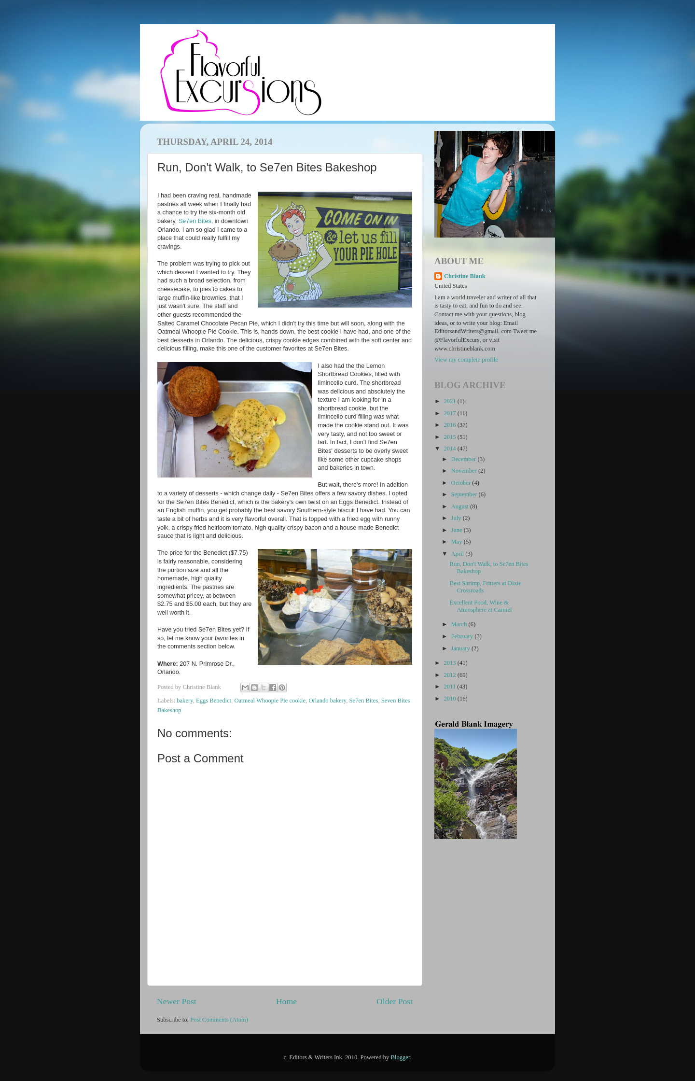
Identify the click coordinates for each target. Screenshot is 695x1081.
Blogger (400, 1057)
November (464, 470)
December (464, 459)
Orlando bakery (327, 700)
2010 (450, 698)
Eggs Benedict (213, 700)
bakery (185, 700)
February (463, 636)
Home (286, 1001)
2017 (450, 413)
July (457, 518)
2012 (450, 675)
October (462, 482)
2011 (450, 686)
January (461, 648)
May (457, 541)
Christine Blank (465, 276)
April (458, 553)
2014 (450, 448)
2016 (450, 424)
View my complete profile (466, 359)
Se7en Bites (195, 221)
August (461, 506)
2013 (450, 663)
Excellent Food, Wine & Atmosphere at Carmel (480, 606)
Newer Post (176, 1001)
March (460, 624)
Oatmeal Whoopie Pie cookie (270, 700)
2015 (450, 437)
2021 (450, 401)
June (457, 530)
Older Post (394, 1001)
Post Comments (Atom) (219, 1019)
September (465, 494)
